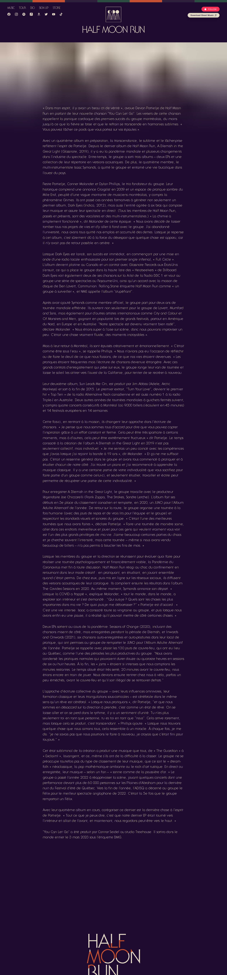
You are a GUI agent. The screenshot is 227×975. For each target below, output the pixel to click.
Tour (22, 8)
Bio (32, 8)
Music (11, 8)
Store (56, 8)
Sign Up (43, 8)
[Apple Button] (210, 9)
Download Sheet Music (203, 15)
